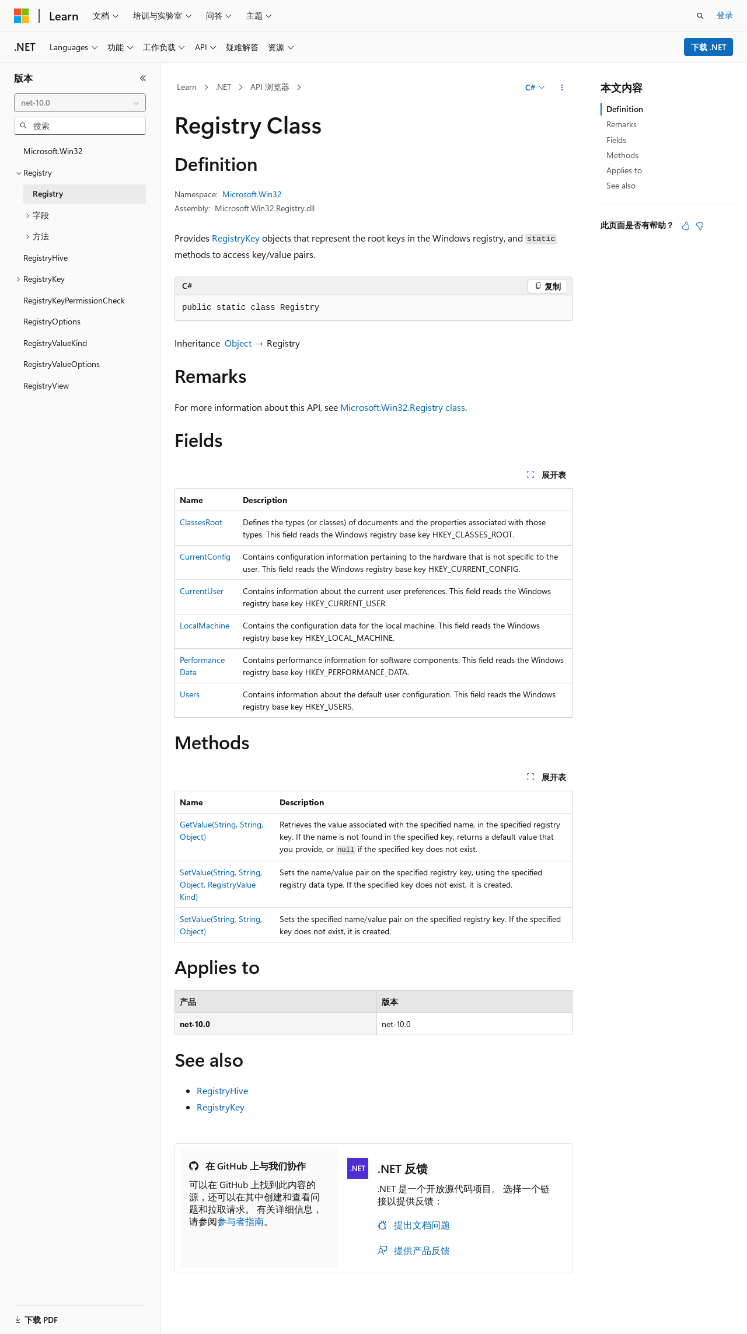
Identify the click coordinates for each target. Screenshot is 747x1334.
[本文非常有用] (686, 226)
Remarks (621, 124)
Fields (616, 139)
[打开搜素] (700, 15)
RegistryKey (236, 238)
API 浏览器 (269, 86)
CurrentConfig (205, 556)
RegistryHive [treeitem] (45, 257)
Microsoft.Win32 (252, 194)
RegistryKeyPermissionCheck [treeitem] (74, 300)
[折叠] (143, 78)
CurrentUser (202, 590)
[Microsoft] (21, 15)
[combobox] (80, 102)
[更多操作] (562, 87)
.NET (223, 86)
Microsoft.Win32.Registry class (402, 407)
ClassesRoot (201, 522)
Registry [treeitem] (48, 193)
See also (621, 185)
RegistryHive (222, 1090)
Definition (624, 108)
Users (190, 694)
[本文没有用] (700, 226)
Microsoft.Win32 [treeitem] (53, 150)
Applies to (624, 170)
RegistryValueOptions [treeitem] (61, 363)
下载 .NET (709, 47)
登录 (725, 14)
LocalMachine (204, 625)
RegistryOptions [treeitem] (52, 321)
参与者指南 (240, 1221)
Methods (622, 154)
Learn (187, 86)
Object (238, 343)
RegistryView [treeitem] (46, 385)
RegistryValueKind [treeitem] (55, 342)
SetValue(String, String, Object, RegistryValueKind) (221, 884)
